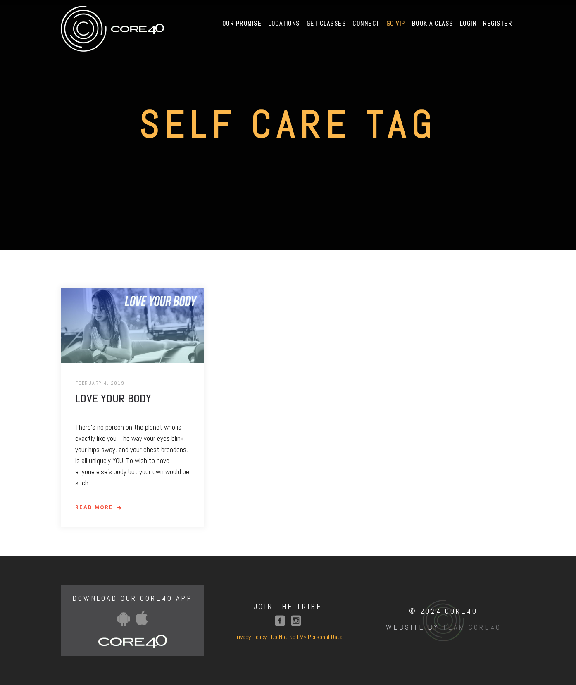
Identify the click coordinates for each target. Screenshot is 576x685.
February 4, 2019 (100, 383)
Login (468, 23)
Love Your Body (113, 398)
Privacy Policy (250, 637)
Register (497, 23)
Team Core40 (472, 627)
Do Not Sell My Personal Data (307, 637)
